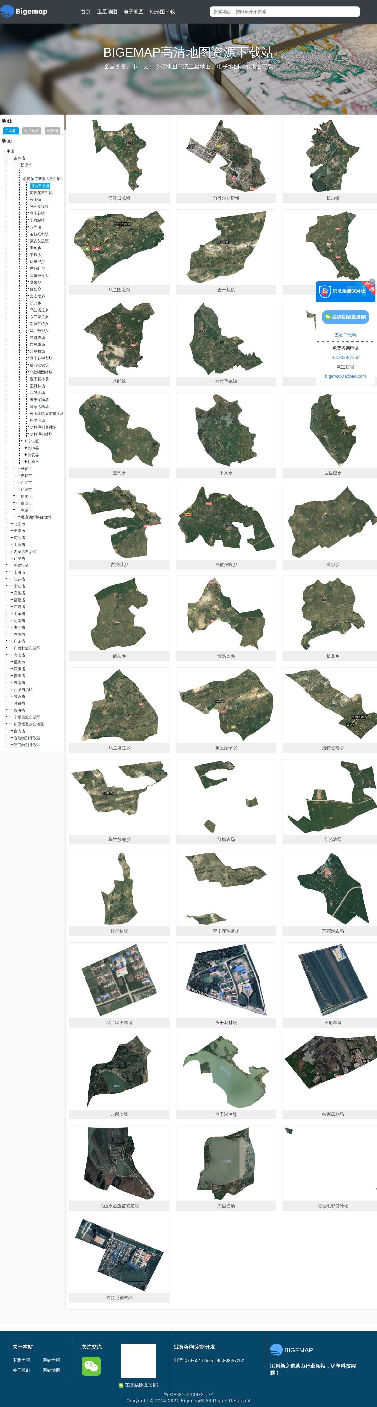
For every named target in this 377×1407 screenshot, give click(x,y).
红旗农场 (37, 337)
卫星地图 (107, 11)
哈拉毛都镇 (39, 234)
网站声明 (51, 1360)
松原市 (26, 165)
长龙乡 (35, 303)
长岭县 (33, 448)
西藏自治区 (23, 689)
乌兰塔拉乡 (39, 310)
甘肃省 (19, 703)
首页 (86, 11)
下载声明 (21, 1360)
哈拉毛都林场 (41, 434)
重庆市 (19, 662)
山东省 (19, 614)
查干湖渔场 (39, 400)
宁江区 (33, 441)
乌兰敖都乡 (39, 331)
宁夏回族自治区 (27, 717)
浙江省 (19, 586)
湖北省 (19, 627)
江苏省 (19, 579)
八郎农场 (37, 393)
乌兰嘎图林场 (41, 372)
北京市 (19, 524)
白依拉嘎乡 (39, 275)
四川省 (19, 669)
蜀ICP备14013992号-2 (188, 1394)
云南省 (19, 683)
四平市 (26, 482)
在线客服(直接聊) (138, 1385)
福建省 (19, 600)
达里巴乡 (37, 261)
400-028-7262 (345, 357)
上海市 (19, 572)
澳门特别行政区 (27, 745)
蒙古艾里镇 (39, 241)
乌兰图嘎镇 (39, 206)
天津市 (19, 531)
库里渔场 (37, 420)
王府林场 (37, 386)
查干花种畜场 (41, 358)
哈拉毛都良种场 (43, 427)
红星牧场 (37, 351)
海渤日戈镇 (39, 186)
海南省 (19, 655)
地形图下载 (162, 11)
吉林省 (19, 158)
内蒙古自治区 (25, 551)
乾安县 (33, 455)
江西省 (19, 607)
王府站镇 (37, 220)
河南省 (19, 620)
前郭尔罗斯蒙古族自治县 (43, 179)
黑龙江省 (21, 565)
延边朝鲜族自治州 (36, 517)
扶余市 (33, 462)
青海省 (19, 710)
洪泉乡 (35, 282)
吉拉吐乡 (37, 268)
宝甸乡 (35, 248)
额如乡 (35, 289)
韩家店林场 (39, 406)
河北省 (19, 538)
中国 (10, 151)
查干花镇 (37, 213)
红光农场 (37, 344)
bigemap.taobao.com (345, 376)
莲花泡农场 (39, 365)
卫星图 (11, 131)
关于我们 (21, 1370)
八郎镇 (35, 227)
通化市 (26, 496)
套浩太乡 (37, 296)
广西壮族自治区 (27, 648)
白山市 (26, 503)
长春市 (26, 469)
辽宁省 (19, 558)
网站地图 (51, 1370)
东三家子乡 (39, 317)
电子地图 (133, 11)
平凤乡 (35, 255)
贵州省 (19, 676)
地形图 (52, 131)
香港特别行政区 (27, 738)
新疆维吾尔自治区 (29, 724)
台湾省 (19, 731)
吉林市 (26, 475)
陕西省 (19, 696)
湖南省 (19, 634)
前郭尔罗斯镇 (41, 192)
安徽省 (19, 593)
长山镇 (35, 199)
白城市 (26, 510)
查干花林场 (39, 379)
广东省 (19, 641)
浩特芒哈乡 (39, 324)
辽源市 (26, 489)
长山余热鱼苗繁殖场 (47, 413)
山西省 (19, 545)
